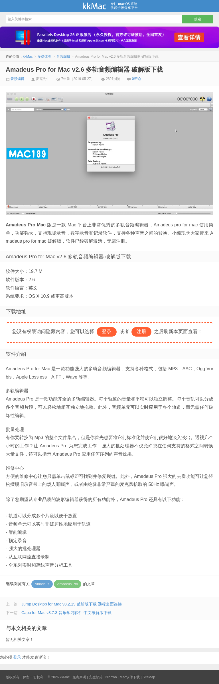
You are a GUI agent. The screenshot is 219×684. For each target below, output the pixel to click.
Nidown (111, 677)
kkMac (109, 6)
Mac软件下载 (129, 677)
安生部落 (96, 677)
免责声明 (79, 677)
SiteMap (149, 677)
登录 (17, 657)
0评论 (136, 79)
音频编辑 (63, 57)
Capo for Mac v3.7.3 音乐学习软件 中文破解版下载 (66, 612)
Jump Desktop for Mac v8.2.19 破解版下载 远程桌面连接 (71, 604)
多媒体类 (44, 57)
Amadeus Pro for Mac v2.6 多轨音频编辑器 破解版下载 (84, 69)
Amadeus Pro (67, 584)
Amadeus (42, 584)
